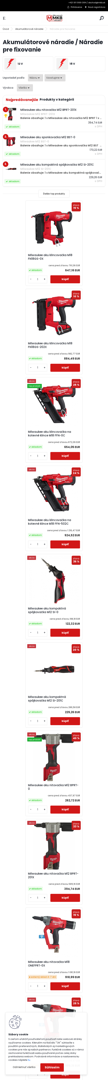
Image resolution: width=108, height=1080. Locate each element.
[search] (101, 18)
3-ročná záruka (17, 973)
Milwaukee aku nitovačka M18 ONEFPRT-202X (79, 610)
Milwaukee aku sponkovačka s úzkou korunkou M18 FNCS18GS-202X (79, 793)
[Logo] (54, 18)
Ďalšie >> (60, 931)
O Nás (11, 1006)
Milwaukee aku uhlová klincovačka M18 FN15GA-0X (26, 886)
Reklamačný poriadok (21, 992)
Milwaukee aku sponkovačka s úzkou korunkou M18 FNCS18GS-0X (28, 794)
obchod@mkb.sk (69, 996)
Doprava (13, 996)
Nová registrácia (96, 7)
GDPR (10, 1001)
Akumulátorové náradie (29, 29)
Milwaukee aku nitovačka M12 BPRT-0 (27, 522)
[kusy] (15, 279)
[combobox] (35, 77)
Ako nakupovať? (17, 982)
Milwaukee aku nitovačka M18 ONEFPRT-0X (27, 610)
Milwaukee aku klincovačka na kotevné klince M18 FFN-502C (79, 345)
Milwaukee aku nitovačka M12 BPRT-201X (78, 522)
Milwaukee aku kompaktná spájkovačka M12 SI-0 (26, 433)
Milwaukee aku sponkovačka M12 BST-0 (27, 703)
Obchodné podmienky (22, 987)
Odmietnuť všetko (24, 1067)
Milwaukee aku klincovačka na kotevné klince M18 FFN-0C (28, 345)
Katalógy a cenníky (19, 978)
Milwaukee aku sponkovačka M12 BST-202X (78, 703)
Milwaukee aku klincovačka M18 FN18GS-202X (77, 257)
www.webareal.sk (69, 1076)
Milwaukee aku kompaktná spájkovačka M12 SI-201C (77, 433)
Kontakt (12, 1010)
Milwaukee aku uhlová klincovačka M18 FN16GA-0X (77, 886)
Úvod (6, 29)
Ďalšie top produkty (54, 193)
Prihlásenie (76, 7)
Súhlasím (52, 1067)
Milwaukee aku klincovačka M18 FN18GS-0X (26, 257)
